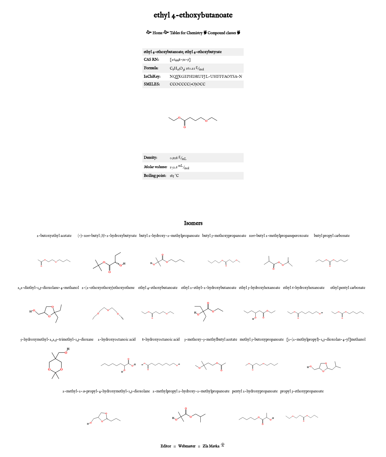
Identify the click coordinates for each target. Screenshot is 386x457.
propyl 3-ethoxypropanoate (302, 391)
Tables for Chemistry (186, 33)
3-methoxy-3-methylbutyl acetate (210, 339)
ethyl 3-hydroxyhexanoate (259, 287)
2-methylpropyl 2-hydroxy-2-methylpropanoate (190, 391)
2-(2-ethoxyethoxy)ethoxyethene (108, 287)
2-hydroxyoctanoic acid (117, 339)
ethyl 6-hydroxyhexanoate (303, 287)
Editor (165, 446)
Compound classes (222, 33)
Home (157, 33)
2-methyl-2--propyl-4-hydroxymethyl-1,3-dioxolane (106, 391)
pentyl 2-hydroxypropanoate (255, 391)
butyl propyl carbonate (332, 235)
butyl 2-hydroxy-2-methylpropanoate (169, 235)
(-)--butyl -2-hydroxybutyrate (107, 235)
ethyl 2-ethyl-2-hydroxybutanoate (208, 287)
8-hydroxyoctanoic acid (161, 339)
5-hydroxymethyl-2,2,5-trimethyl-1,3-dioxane (57, 339)
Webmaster (186, 446)
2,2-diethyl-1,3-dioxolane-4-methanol (48, 287)
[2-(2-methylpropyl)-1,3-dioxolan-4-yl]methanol (325, 339)
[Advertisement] (193, 198)
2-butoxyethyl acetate (54, 235)
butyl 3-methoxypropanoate (224, 235)
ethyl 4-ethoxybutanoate (157, 287)
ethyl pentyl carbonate (347, 287)
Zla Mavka (211, 446)
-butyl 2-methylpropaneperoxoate (279, 235)
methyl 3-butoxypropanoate (262, 339)
